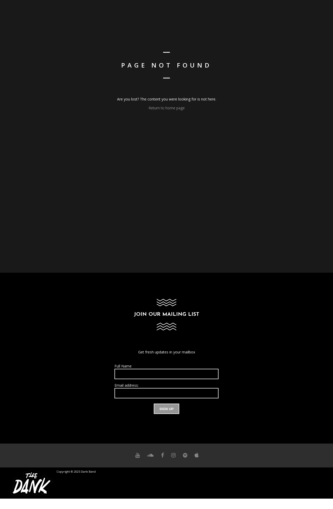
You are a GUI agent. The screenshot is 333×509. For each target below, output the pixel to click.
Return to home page (167, 107)
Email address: (126, 385)
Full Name (123, 366)
